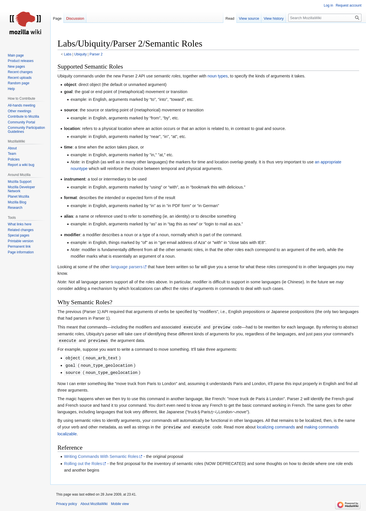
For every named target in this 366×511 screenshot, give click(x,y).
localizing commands (276, 427)
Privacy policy (66, 504)
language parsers (126, 266)
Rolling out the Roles (83, 463)
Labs (67, 54)
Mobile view (120, 504)
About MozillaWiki (94, 504)
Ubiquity (80, 54)
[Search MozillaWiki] (324, 18)
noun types (218, 76)
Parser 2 (96, 54)
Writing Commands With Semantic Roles (101, 456)
